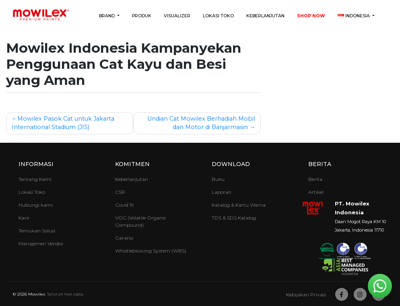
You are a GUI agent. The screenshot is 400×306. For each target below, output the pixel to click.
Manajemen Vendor (41, 243)
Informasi (36, 164)
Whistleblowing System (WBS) (150, 251)
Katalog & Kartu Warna (239, 205)
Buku (218, 179)
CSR (120, 192)
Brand (107, 15)
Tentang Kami (35, 179)
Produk (141, 15)
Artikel (316, 192)
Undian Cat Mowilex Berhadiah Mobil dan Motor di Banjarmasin (201, 123)
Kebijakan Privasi (306, 295)
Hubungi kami (36, 205)
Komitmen (132, 164)
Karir (24, 218)
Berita (319, 164)
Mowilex (36, 294)
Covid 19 (124, 205)
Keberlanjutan (265, 15)
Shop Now (311, 15)
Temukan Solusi (37, 231)
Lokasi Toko (218, 15)
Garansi (124, 238)
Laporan (221, 192)
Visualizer (177, 15)
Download (231, 164)
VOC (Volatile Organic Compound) (140, 221)
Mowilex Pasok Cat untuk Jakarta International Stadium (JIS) (63, 123)
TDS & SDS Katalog (234, 218)
